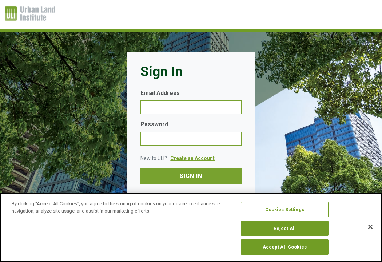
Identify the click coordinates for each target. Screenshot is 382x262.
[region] (191, 227)
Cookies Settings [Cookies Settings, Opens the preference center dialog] (284, 209)
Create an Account (192, 158)
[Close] (370, 227)
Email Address (160, 93)
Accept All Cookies (285, 247)
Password (154, 124)
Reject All (285, 228)
